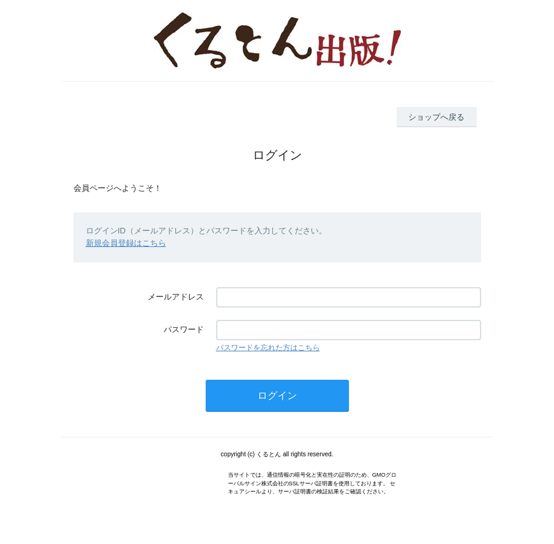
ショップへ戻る (436, 117)
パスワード (184, 329)
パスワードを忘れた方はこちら (268, 347)
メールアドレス (176, 296)
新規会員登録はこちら (126, 243)
